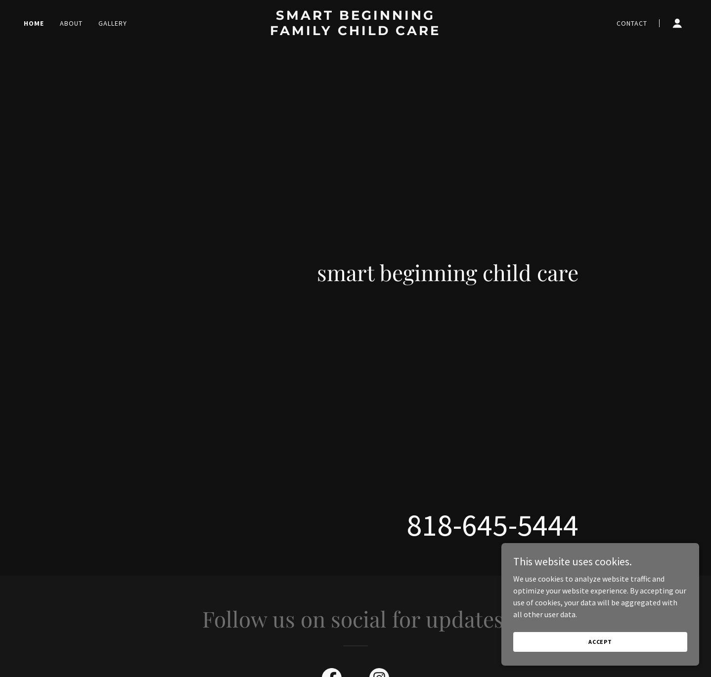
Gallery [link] (112, 23)
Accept (600, 641)
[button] (677, 23)
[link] (355, 32)
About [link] (71, 23)
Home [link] (34, 23)
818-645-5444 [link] (492, 525)
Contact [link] (632, 23)
